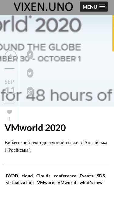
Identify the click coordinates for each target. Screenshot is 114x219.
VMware (45, 182)
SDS (101, 175)
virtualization (20, 182)
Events (86, 175)
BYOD (12, 175)
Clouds (43, 175)
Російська (18, 150)
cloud (27, 175)
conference (65, 175)
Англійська (95, 142)
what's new (91, 182)
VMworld (66, 182)
